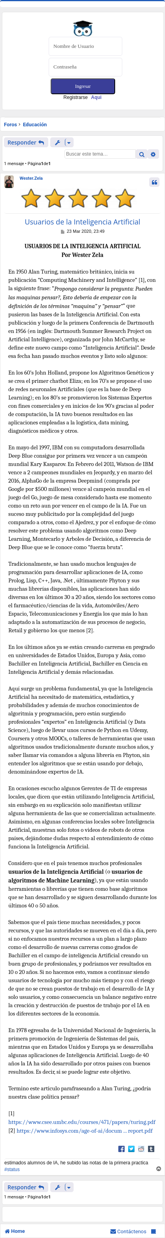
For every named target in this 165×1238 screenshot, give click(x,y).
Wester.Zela (31, 178)
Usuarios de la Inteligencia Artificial (82, 221)
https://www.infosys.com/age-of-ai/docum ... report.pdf (85, 1130)
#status (12, 1169)
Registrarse (82, 97)
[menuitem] (128, 1231)
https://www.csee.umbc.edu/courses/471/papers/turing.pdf (82, 1122)
